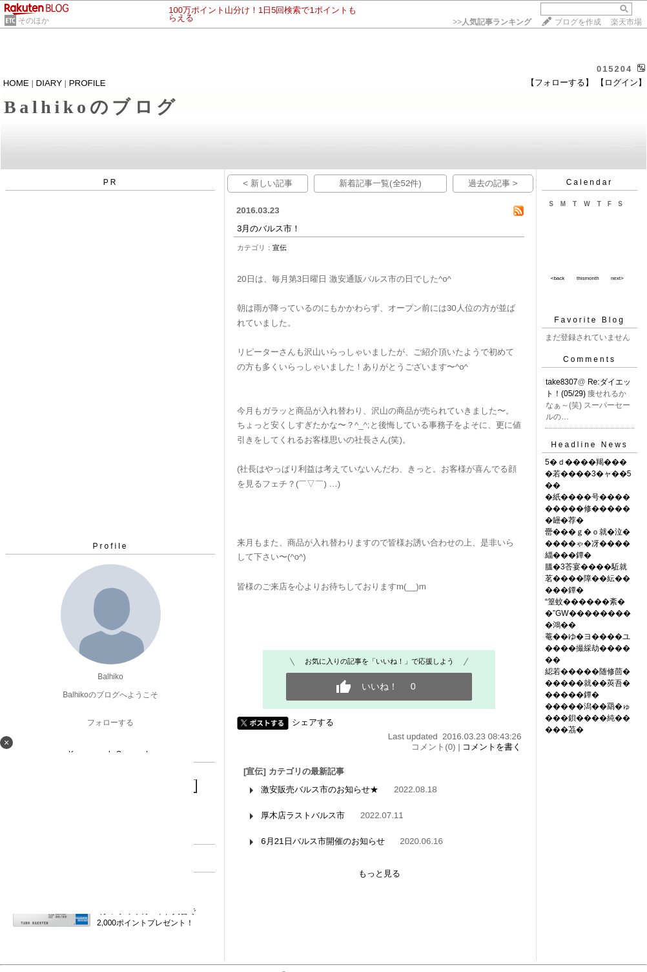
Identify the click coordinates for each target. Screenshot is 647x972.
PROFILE (87, 83)
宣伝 (279, 247)
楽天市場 (626, 21)
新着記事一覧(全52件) (380, 183)
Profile (110, 546)
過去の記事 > (493, 183)
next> (617, 278)
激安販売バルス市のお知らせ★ (319, 789)
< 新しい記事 (268, 183)
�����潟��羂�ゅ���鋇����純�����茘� (587, 718)
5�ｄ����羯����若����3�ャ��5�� (588, 474)
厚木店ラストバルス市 (303, 815)
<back (558, 278)
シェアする (313, 722)
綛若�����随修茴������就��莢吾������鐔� (587, 683)
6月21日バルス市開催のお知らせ (322, 841)
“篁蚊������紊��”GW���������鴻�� (588, 613)
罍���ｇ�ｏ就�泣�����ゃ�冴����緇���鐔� (587, 543)
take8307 (561, 381)
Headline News (589, 444)
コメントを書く (491, 747)
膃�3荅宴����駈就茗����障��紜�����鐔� (587, 578)
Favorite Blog (589, 319)
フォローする (110, 722)
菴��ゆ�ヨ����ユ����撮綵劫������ (587, 648)
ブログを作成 (578, 21)
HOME (16, 83)
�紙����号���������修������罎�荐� (587, 508)
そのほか (33, 20)
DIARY (49, 83)
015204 (614, 69)
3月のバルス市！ (268, 228)
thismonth (588, 278)
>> (492, 21)
